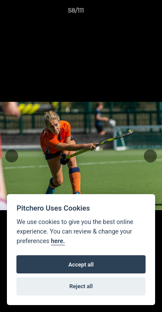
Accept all (80, 264)
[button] (131, 12)
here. (58, 241)
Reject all (80, 286)
